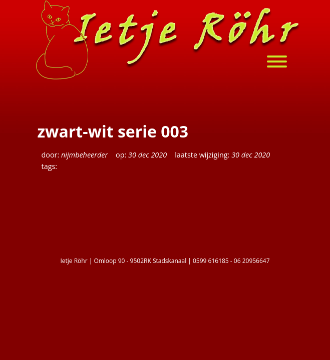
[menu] (281, 63)
